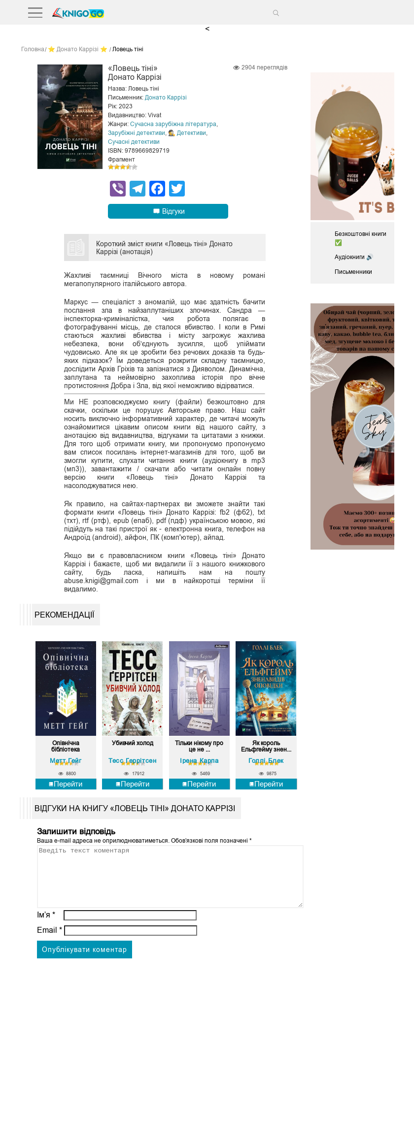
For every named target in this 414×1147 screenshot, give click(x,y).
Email (49, 942)
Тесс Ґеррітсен (132, 760)
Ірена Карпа (199, 760)
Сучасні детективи (134, 141)
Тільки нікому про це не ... (199, 746)
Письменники (353, 271)
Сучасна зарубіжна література (173, 124)
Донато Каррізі (166, 97)
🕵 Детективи (187, 133)
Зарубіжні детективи (136, 133)
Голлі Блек (266, 760)
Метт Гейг (65, 760)
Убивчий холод (132, 743)
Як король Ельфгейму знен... (266, 746)
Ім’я (46, 926)
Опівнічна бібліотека (65, 746)
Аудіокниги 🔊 (354, 257)
